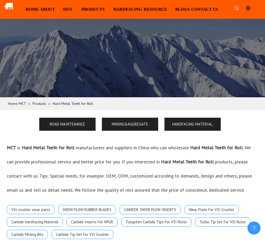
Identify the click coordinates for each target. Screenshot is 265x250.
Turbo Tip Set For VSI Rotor (223, 221)
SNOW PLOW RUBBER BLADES (87, 209)
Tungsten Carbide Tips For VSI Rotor (156, 221)
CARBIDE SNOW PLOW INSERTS (150, 209)
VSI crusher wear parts (30, 209)
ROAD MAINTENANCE (67, 124)
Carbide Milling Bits (27, 234)
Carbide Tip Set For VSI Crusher (82, 234)
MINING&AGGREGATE (130, 124)
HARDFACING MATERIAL (192, 124)
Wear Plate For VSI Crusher (211, 209)
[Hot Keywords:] (237, 8)
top (254, 227)
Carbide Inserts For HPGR (92, 221)
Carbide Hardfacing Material (34, 221)
